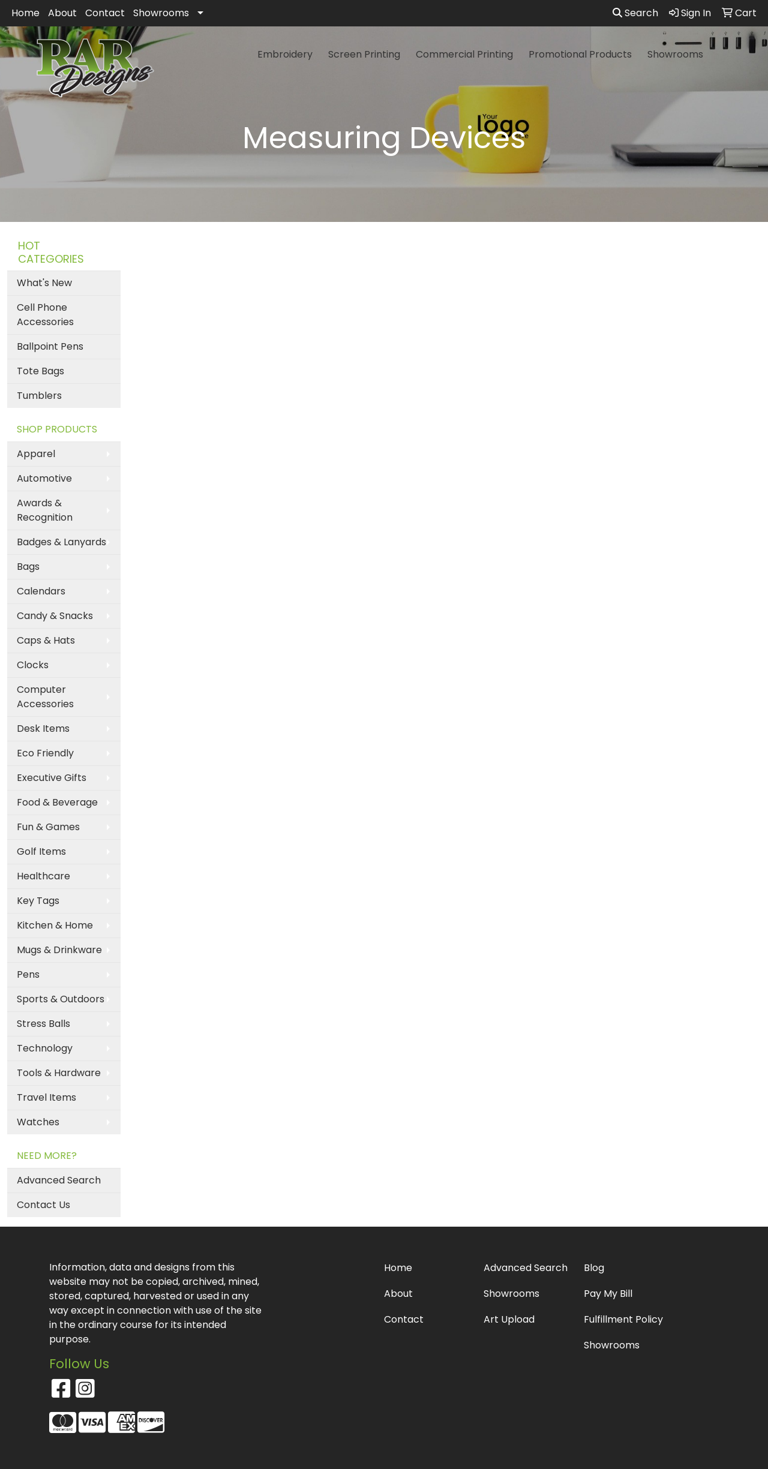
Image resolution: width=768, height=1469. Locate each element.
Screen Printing (364, 54)
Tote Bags (40, 371)
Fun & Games (48, 827)
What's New (44, 283)
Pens (28, 974)
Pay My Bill (608, 1293)
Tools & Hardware (59, 1073)
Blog (594, 1268)
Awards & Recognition (45, 510)
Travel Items (46, 1097)
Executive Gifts (51, 778)
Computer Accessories (45, 697)
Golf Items (41, 851)
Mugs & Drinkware (59, 950)
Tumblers (39, 395)
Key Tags (38, 901)
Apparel (36, 454)
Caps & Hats (46, 640)
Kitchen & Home (55, 925)
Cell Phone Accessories (45, 315)
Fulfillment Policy (623, 1319)
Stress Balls (43, 1024)
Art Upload (509, 1319)
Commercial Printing (464, 54)
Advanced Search (59, 1180)
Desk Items (43, 728)
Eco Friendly (45, 753)
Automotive (44, 478)
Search (635, 13)
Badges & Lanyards (61, 542)
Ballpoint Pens (50, 346)
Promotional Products (580, 54)
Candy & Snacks (55, 616)
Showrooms (161, 13)
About (62, 13)
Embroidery (285, 54)
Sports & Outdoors (60, 999)
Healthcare (43, 876)
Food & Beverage (57, 802)
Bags (28, 566)
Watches (38, 1122)
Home (25, 13)
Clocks (33, 665)
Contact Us (43, 1205)
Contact (105, 13)
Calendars (41, 591)
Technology (45, 1048)
